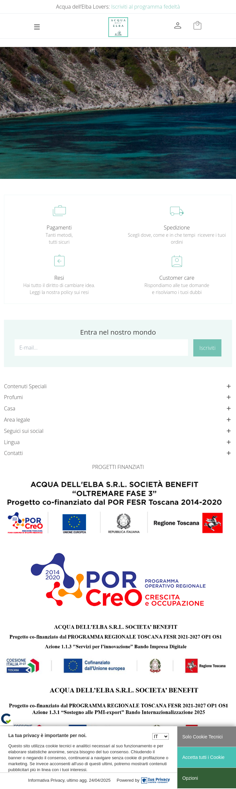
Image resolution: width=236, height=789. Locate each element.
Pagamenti (59, 227)
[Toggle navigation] (37, 27)
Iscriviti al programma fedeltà (145, 6)
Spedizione (177, 227)
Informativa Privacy (46, 780)
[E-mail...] (101, 347)
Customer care (176, 277)
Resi (59, 277)
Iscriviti (207, 348)
